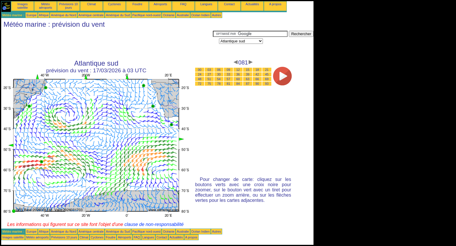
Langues (206, 4)
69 (267, 79)
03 (209, 69)
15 (248, 69)
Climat (91, 4)
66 (257, 79)
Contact (229, 4)
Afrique (44, 15)
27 (209, 74)
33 (228, 74)
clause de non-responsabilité (154, 224)
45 (267, 74)
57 (228, 79)
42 (257, 74)
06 (219, 69)
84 (238, 83)
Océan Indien (200, 15)
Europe (31, 15)
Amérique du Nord (63, 15)
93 (267, 83)
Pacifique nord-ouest (146, 15)
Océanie (168, 15)
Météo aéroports (45, 5)
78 (219, 83)
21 (267, 69)
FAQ (183, 4)
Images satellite (22, 5)
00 (200, 69)
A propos (275, 4)
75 (209, 83)
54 (219, 79)
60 (238, 79)
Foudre (137, 4)
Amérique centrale (91, 15)
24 (200, 74)
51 (209, 79)
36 (238, 74)
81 (228, 83)
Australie (183, 15)
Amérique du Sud (118, 15)
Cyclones (114, 4)
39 (248, 74)
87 (248, 83)
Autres (216, 15)
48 (200, 79)
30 (219, 74)
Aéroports (160, 4)
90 (257, 83)
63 (248, 79)
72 (200, 83)
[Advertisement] (107, 44)
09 (228, 69)
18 (257, 69)
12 (238, 69)
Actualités (252, 4)
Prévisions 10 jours (68, 5)
